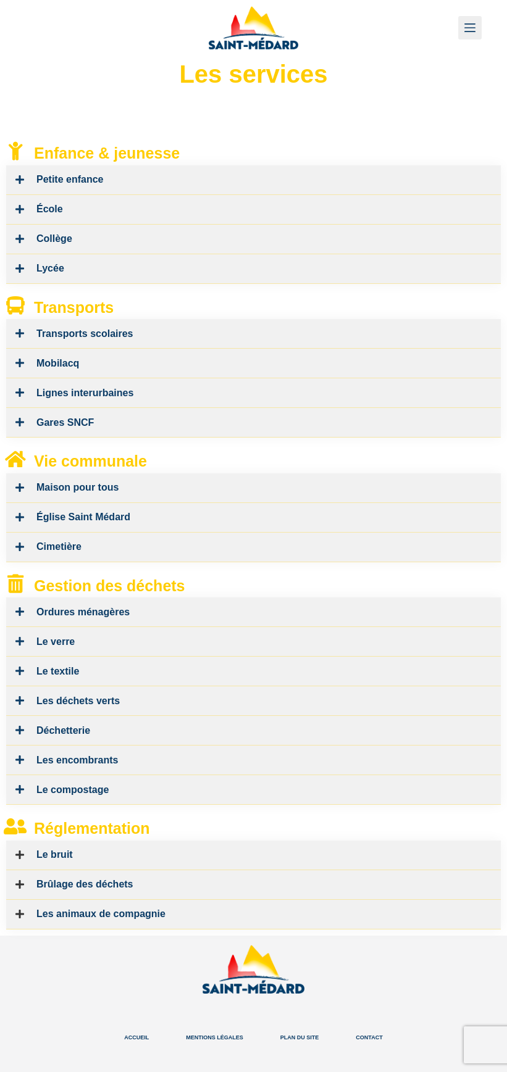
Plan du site (299, 1037)
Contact (369, 1037)
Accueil (136, 1037)
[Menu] (470, 27)
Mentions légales (214, 1037)
